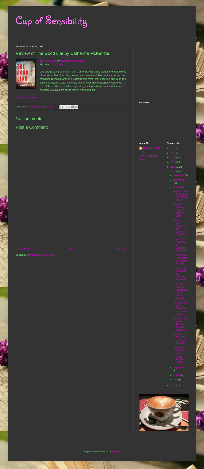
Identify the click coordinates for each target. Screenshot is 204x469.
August (177, 375)
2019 (173, 162)
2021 (173, 153)
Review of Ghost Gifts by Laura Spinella (180, 338)
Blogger (116, 451)
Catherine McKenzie (72, 60)
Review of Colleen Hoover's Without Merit (179, 210)
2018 (173, 166)
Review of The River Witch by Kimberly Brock (180, 195)
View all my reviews (27, 97)
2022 (173, 148)
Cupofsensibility (151, 150)
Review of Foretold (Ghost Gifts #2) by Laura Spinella (180, 291)
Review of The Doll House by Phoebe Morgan (180, 259)
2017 (173, 171)
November (178, 180)
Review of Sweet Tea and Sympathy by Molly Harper (180, 354)
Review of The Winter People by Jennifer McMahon (180, 324)
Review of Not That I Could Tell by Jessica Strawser (180, 308)
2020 (173, 157)
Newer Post (23, 249)
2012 (173, 385)
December (179, 175)
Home (72, 249)
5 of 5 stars (58, 64)
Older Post (121, 249)
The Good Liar (48, 60)
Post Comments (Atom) (42, 254)
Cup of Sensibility (51, 20)
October (177, 187)
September (179, 367)
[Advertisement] (71, 230)
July (175, 379)
